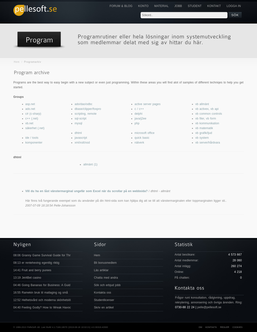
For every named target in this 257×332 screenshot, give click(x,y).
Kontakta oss (102, 292)
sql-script (80, 118)
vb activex (202, 109)
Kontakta (211, 327)
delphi (139, 113)
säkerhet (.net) (35, 128)
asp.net (30, 104)
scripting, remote (85, 113)
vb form (211, 118)
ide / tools (31, 137)
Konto (143, 6)
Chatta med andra (106, 277)
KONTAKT (214, 6)
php (137, 123)
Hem (17, 62)
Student (194, 6)
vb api (214, 109)
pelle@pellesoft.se (209, 307)
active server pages (148, 104)
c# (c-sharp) (33, 113)
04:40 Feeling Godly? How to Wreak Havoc (42, 307)
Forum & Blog (121, 6)
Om (200, 327)
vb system (202, 137)
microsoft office (145, 133)
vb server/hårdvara (207, 142)
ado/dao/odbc (83, 104)
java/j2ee (140, 118)
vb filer (199, 118)
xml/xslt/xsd (82, 142)
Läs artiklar (101, 270)
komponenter (33, 142)
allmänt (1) (90, 164)
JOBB (178, 6)
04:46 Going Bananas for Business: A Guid (41, 285)
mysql (78, 123)
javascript (81, 137)
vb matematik (204, 128)
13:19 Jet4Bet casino (27, 277)
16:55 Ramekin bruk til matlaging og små (40, 292)
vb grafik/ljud (203, 133)
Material (161, 6)
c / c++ (139, 109)
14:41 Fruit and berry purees (32, 270)
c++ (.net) (31, 118)
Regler (224, 327)
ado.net (30, 109)
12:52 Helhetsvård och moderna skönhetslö (42, 300)
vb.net (29, 123)
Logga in (234, 6)
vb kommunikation (207, 123)
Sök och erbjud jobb (107, 285)
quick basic (142, 137)
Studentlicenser (104, 300)
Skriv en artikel (104, 307)
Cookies (238, 327)
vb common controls (208, 113)
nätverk (139, 142)
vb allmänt (202, 104)
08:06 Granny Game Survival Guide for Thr (42, 255)
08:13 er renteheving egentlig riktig (36, 262)
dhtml (78, 133)
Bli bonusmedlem (105, 262)
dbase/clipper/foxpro (88, 109)
